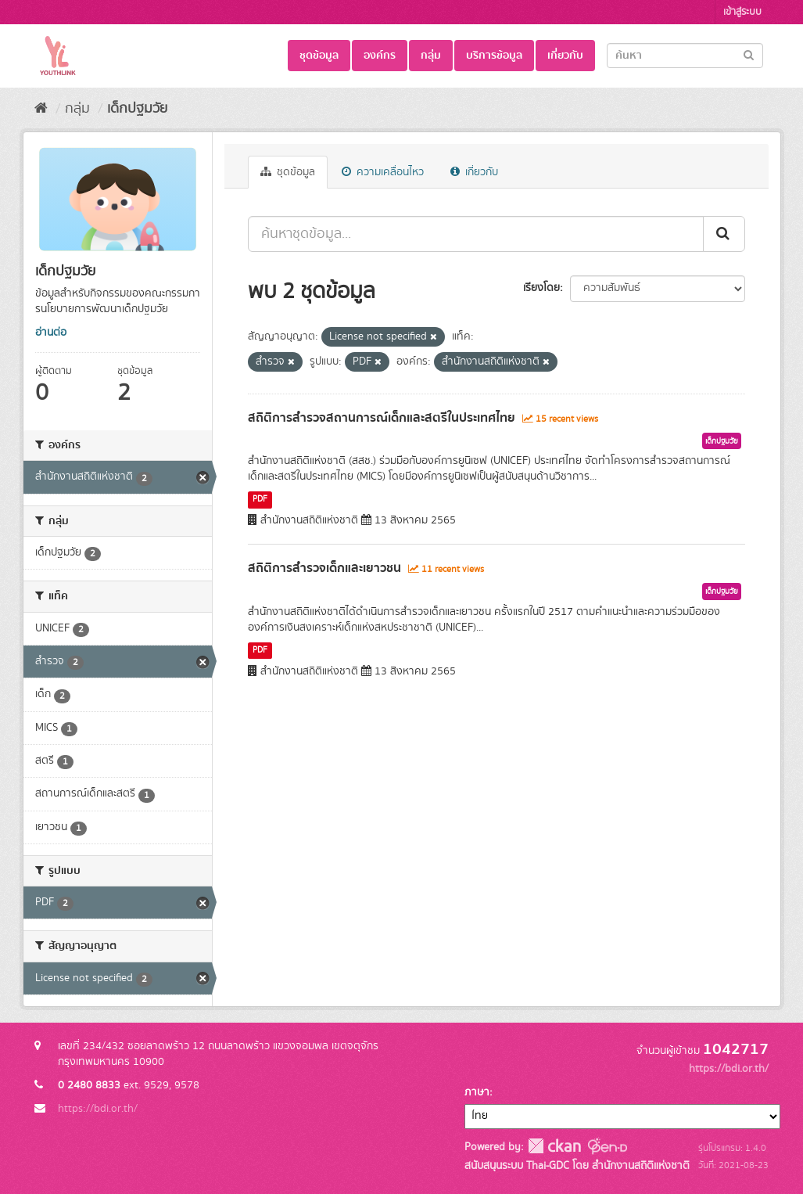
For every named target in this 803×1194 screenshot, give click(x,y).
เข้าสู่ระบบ (742, 12)
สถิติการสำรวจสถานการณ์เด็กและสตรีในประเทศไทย (381, 418)
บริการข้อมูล (494, 55)
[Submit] (748, 54)
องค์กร (380, 55)
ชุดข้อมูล (319, 55)
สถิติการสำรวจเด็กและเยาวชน (324, 568)
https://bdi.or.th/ (98, 1109)
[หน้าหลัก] (41, 109)
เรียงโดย (541, 288)
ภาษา (476, 1092)
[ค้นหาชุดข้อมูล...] (476, 234)
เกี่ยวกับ (565, 55)
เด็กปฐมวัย (137, 109)
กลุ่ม (431, 55)
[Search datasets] (685, 55)
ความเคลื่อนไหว (383, 172)
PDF (260, 499)
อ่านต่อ (50, 332)
